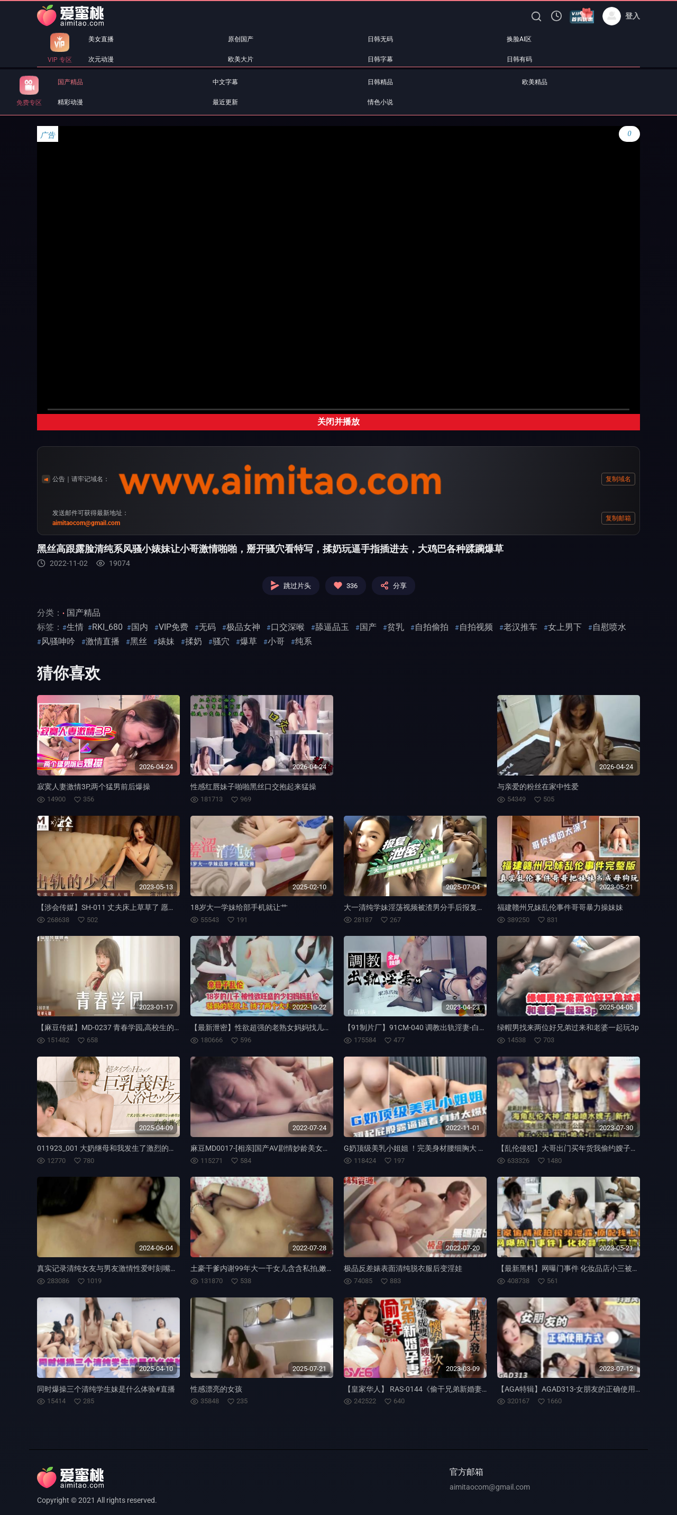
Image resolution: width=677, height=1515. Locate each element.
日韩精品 (380, 82)
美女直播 (101, 39)
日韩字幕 (380, 59)
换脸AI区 (519, 39)
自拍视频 (476, 627)
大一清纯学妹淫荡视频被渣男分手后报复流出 (418, 907)
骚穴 (221, 641)
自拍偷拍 (432, 627)
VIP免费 (173, 627)
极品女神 (243, 627)
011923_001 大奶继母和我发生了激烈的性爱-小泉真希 (126, 1148)
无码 (207, 627)
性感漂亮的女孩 (216, 1389)
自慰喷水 (609, 627)
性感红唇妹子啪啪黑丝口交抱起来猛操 (253, 786)
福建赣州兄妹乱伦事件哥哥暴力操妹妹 (560, 907)
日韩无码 (380, 39)
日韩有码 (519, 59)
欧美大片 (240, 59)
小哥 (276, 641)
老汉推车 (520, 627)
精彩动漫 (70, 102)
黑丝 (138, 641)
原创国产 (240, 39)
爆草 (248, 641)
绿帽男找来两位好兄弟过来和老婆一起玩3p (568, 1027)
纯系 (303, 641)
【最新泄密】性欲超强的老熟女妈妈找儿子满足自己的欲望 (286, 1027)
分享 (393, 585)
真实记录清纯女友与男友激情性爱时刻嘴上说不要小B (124, 1268)
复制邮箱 (618, 518)
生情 (75, 627)
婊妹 (166, 641)
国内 (139, 627)
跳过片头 (291, 585)
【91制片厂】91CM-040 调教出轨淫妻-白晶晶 (419, 1027)
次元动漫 (101, 59)
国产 (368, 627)
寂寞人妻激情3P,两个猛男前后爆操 (93, 786)
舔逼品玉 (332, 627)
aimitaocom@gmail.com (490, 1487)
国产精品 (70, 82)
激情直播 (103, 641)
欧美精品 (534, 82)
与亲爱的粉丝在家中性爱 (538, 786)
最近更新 (225, 102)
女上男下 (565, 627)
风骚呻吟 (58, 641)
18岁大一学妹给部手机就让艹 (239, 907)
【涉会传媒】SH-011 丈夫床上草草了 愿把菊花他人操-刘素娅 (137, 907)
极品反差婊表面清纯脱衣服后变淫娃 (403, 1268)
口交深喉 (288, 627)
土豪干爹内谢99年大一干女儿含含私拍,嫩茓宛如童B (275, 1268)
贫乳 (395, 627)
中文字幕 (225, 82)
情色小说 (380, 102)
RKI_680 (107, 627)
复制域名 (618, 479)
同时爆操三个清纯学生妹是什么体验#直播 (106, 1389)
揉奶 (193, 641)
